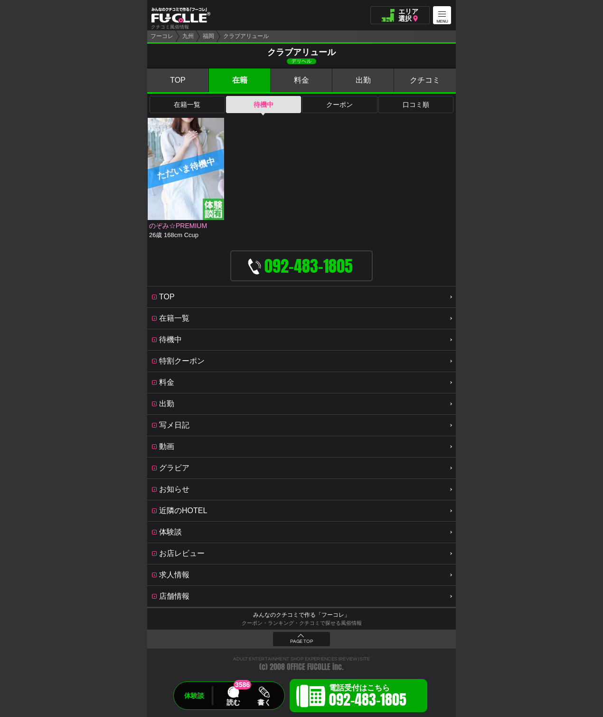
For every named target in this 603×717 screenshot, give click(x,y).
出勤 (363, 80)
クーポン (339, 104)
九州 (188, 36)
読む (233, 702)
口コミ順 (416, 104)
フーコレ (162, 36)
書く (264, 702)
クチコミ (425, 80)
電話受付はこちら (367, 697)
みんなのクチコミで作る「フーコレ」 (301, 615)
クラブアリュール (246, 36)
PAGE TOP (301, 641)
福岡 (208, 36)
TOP (178, 80)
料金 (301, 80)
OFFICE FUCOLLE (308, 666)
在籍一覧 (187, 104)
